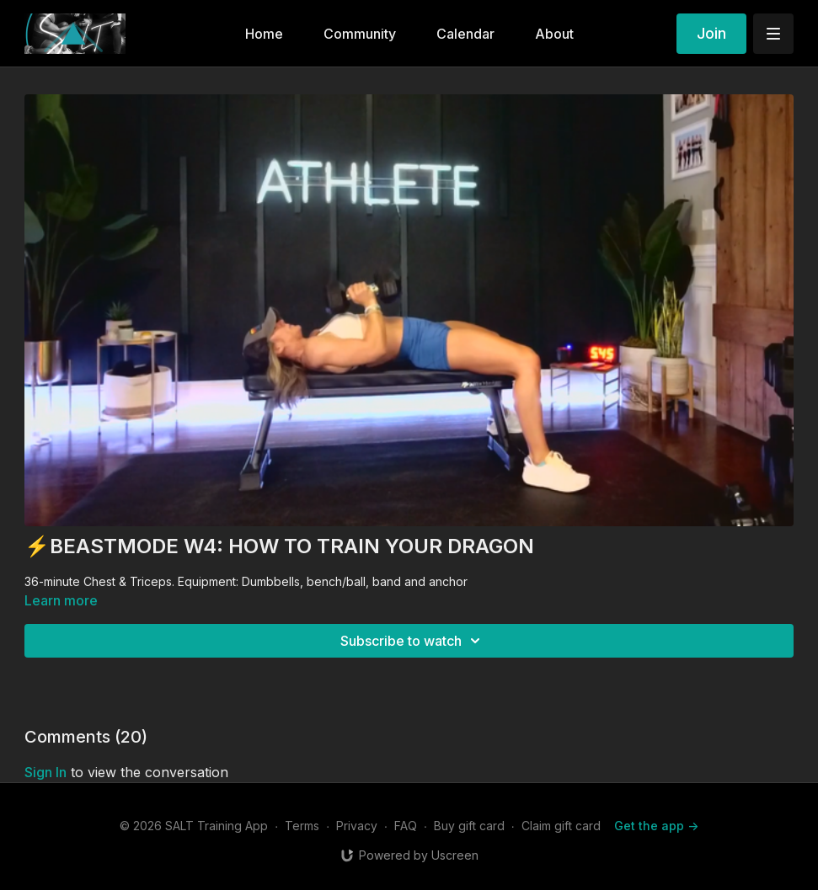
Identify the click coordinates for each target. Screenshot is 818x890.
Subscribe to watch (412, 641)
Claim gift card (561, 825)
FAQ (405, 825)
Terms (302, 825)
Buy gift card (469, 825)
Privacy (356, 825)
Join (711, 33)
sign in (45, 772)
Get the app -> (656, 825)
